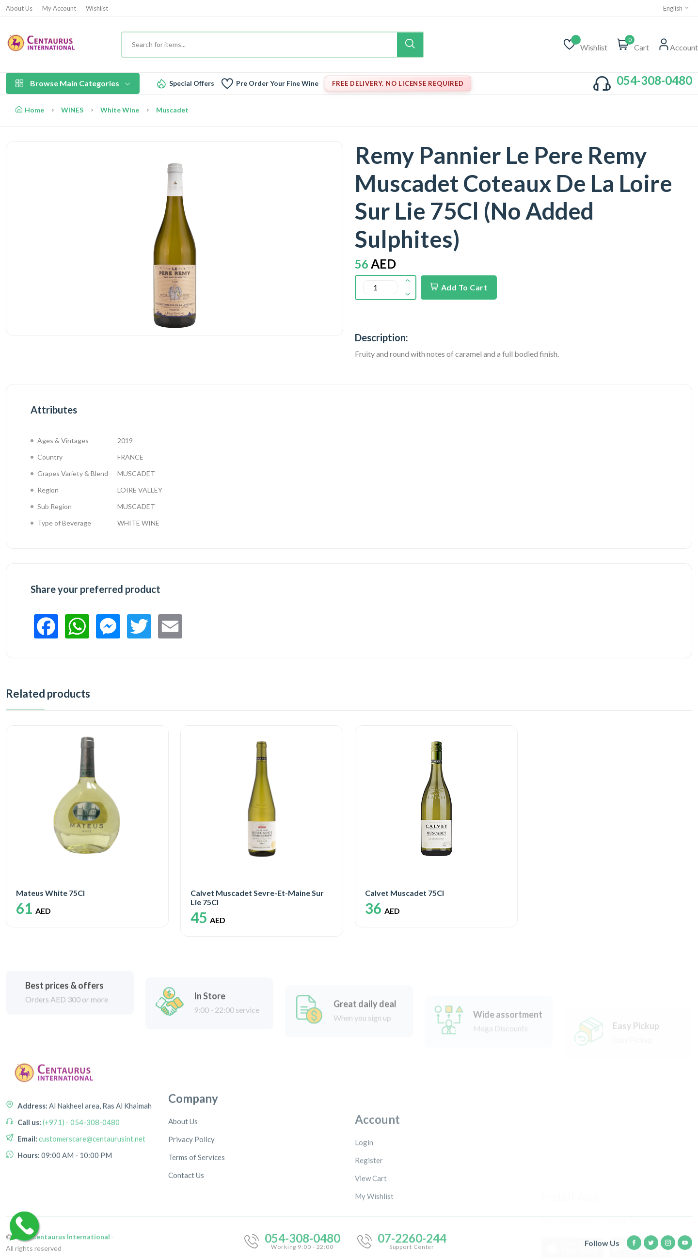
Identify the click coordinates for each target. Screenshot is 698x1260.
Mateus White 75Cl (50, 892)
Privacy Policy (191, 1204)
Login (364, 1212)
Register (369, 1230)
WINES (72, 110)
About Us (19, 8)
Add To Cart (458, 287)
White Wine (119, 110)
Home (30, 110)
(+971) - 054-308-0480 (80, 1156)
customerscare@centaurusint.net (91, 1173)
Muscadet (172, 110)
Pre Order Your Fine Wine (277, 83)
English (676, 8)
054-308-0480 (654, 80)
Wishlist (97, 8)
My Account (59, 8)
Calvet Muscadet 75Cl (404, 892)
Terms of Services (196, 1222)
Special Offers (191, 83)
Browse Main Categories (73, 83)
